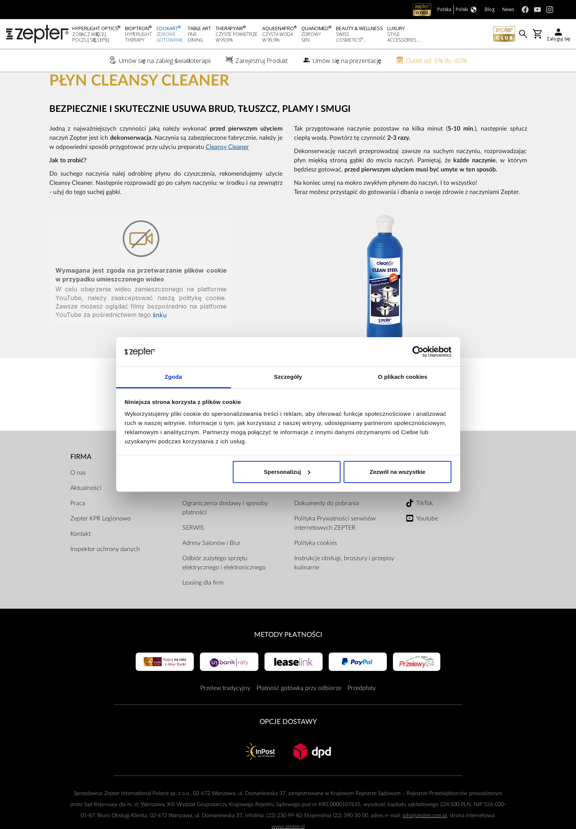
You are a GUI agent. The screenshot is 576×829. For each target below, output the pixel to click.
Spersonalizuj (287, 472)
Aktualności (85, 513)
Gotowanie (107, 84)
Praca (77, 528)
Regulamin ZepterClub (324, 513)
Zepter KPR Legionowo (100, 544)
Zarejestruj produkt (208, 498)
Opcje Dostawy (288, 747)
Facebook (429, 498)
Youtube (427, 544)
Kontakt (80, 559)
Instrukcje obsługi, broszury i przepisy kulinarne (344, 588)
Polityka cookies (315, 568)
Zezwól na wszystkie (397, 472)
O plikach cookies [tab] (402, 376)
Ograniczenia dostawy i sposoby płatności (225, 533)
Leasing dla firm (203, 608)
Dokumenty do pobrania (326, 528)
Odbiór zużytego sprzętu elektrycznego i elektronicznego (224, 588)
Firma (80, 482)
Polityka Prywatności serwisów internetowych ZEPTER (335, 548)
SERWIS (193, 553)
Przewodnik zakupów (210, 513)
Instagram (429, 513)
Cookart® (74, 84)
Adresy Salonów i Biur (211, 568)
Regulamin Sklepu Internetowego (337, 498)
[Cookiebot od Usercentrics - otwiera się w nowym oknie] (418, 351)
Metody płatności (288, 660)
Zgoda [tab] (173, 376)
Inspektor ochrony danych (105, 574)
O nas (78, 498)
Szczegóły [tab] (288, 376)
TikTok (424, 528)
